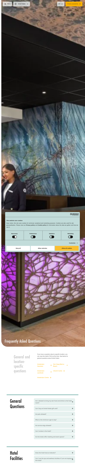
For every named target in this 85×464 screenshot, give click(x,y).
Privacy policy (30, 225)
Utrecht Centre (59, 371)
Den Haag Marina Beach (60, 365)
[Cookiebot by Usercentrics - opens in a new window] (71, 214)
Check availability (74, 4)
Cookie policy (42, 225)
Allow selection (42, 248)
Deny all (18, 248)
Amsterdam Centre (44, 378)
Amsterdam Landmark (44, 372)
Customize (72, 243)
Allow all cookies (67, 248)
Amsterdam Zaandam (44, 365)
